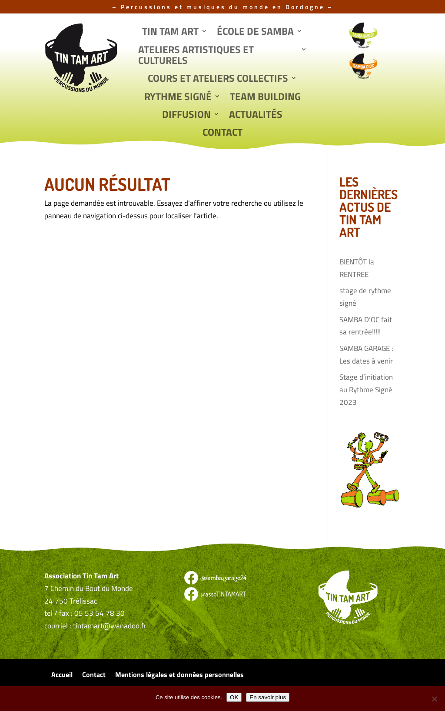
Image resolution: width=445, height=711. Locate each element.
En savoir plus (267, 697)
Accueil (62, 675)
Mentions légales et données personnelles (179, 675)
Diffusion (186, 115)
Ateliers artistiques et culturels (196, 56)
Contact (222, 133)
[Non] (434, 698)
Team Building (265, 97)
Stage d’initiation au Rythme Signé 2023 (366, 389)
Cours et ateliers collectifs (218, 79)
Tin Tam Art (170, 32)
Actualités (255, 115)
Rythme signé (178, 97)
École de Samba (255, 32)
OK (234, 697)
